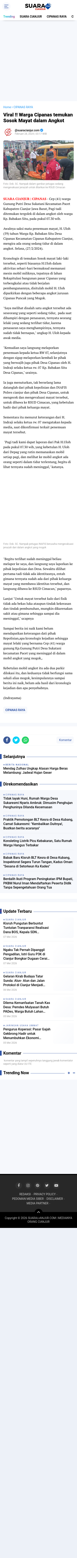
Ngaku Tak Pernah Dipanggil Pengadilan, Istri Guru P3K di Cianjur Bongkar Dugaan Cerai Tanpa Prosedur (25, 954)
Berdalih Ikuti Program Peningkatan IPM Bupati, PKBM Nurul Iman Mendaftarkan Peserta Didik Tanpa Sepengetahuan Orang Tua (38, 883)
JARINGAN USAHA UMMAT (22, 1025)
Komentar (65, 740)
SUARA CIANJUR (31, 16)
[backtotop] (38, 1213)
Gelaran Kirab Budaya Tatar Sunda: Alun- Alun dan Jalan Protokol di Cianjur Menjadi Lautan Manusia (24, 980)
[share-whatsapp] (25, 740)
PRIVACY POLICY (45, 1194)
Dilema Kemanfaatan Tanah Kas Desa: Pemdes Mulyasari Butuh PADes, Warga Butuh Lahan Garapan (26, 1007)
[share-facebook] (6, 740)
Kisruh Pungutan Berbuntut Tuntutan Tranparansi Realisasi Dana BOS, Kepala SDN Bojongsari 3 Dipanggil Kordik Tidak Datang (26, 927)
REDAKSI (25, 1194)
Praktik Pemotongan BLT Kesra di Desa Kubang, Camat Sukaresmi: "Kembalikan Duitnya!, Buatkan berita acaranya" (38, 824)
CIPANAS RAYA (57, 16)
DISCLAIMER (55, 1198)
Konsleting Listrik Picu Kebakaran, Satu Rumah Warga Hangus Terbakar (37, 843)
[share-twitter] (16, 740)
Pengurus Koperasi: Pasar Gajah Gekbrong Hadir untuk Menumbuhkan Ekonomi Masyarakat (27, 1033)
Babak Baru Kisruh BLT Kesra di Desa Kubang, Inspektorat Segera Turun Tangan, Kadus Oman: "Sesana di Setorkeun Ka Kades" (38, 862)
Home (7, 107)
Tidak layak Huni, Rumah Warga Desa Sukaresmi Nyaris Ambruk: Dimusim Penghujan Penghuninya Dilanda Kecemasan (38, 802)
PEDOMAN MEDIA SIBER (28, 1198)
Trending (9, 16)
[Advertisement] (38, 60)
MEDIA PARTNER (37, 1203)
